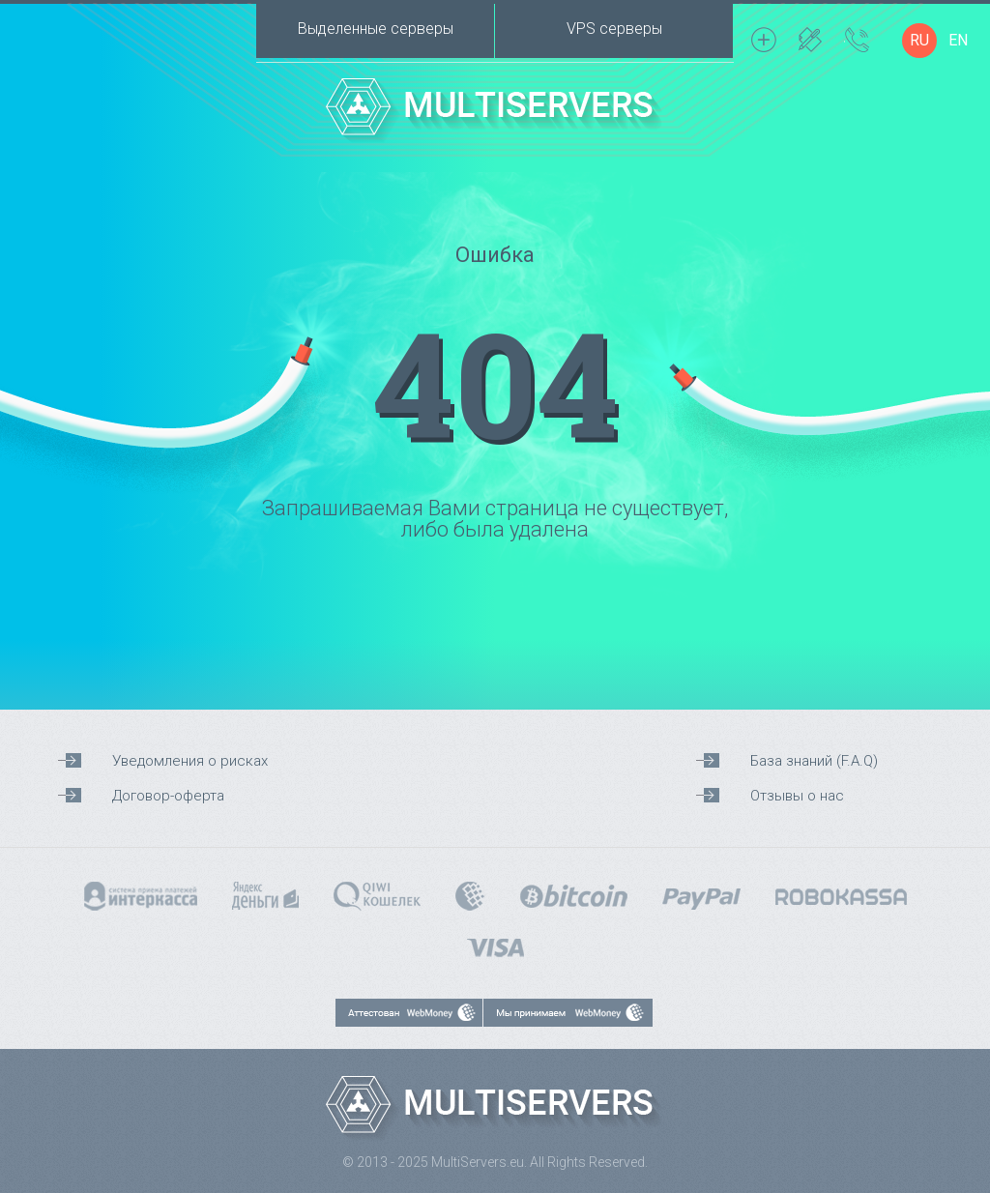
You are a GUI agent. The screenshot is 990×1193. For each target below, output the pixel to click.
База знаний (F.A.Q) (814, 761)
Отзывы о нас (797, 795)
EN (958, 40)
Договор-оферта (168, 795)
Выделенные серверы (375, 28)
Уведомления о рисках (190, 761)
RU (919, 40)
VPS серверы (614, 28)
